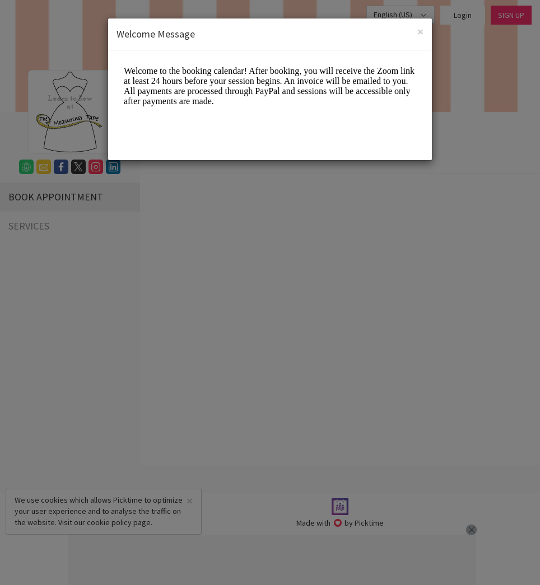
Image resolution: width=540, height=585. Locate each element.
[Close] (420, 30)
